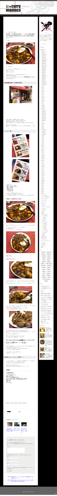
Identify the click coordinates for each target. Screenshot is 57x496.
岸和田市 (43, 105)
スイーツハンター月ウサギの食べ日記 (46, 313)
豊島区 (42, 178)
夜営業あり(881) (49, 252)
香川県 (42, 191)
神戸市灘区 (43, 132)
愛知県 (42, 183)
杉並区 (42, 175)
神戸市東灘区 (43, 134)
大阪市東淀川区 (44, 84)
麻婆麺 (42, 212)
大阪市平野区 (43, 69)
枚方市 (42, 96)
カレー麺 (42, 205)
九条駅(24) (43, 273)
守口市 (42, 94)
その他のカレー (43, 238)
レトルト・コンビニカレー (45, 240)
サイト (8, 464)
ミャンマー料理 (44, 232)
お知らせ (42, 245)
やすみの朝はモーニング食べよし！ (46, 317)
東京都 (42, 160)
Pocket (19, 411)
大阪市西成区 (43, 63)
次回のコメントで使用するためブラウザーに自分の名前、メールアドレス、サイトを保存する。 (20, 469)
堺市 (42, 103)
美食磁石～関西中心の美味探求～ (46, 293)
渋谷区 (42, 163)
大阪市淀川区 (43, 81)
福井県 (42, 186)
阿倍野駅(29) (44, 267)
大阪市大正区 (43, 72)
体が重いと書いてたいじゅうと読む (46, 308)
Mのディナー (43, 291)
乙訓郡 (42, 126)
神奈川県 (42, 181)
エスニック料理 (43, 215)
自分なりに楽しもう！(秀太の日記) (46, 306)
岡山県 (42, 188)
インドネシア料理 (44, 229)
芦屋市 (42, 138)
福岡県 (42, 193)
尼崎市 (42, 135)
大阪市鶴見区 (43, 78)
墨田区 (42, 166)
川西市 (42, 141)
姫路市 (42, 144)
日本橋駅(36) (42, 263)
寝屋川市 (43, 97)
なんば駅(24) (48, 271)
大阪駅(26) (43, 269)
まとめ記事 (42, 243)
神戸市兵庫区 (43, 131)
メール (8, 461)
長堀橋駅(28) (49, 267)
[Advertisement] (20, 23)
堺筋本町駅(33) (49, 265)
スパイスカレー (43, 198)
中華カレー (42, 203)
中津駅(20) (49, 277)
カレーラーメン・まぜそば (45, 206)
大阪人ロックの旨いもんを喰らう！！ (46, 295)
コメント (8, 446)
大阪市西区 (43, 57)
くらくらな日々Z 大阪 (44, 304)
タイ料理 (43, 220)
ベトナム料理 (43, 226)
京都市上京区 (43, 111)
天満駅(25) (43, 271)
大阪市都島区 (43, 75)
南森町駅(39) (44, 261)
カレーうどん (43, 208)
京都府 (42, 108)
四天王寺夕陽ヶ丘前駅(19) (46, 279)
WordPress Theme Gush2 (28, 494)
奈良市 (42, 152)
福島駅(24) (43, 275)
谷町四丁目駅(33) (43, 265)
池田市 (42, 87)
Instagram (10, 382)
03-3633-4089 (11, 376)
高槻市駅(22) (48, 275)
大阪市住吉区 (43, 66)
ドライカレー (43, 201)
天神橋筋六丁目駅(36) (49, 263)
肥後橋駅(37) (49, 261)
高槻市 (42, 91)
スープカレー (43, 200)
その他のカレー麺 (44, 214)
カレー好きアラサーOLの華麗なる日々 (46, 297)
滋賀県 (42, 146)
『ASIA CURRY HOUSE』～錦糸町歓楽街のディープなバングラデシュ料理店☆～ (24, 430)
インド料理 (43, 217)
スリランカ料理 (44, 223)
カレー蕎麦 (43, 209)
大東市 (42, 99)
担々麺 (42, 211)
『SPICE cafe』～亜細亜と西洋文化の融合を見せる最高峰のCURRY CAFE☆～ (9, 430)
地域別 (42, 49)
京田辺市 (43, 123)
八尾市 (42, 102)
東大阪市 (43, 100)
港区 (42, 169)
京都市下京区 (43, 114)
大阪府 (42, 51)
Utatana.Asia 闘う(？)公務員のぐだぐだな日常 (48, 310)
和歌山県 (42, 157)
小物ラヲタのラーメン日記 (45, 315)
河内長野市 (43, 106)
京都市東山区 (43, 120)
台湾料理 (43, 235)
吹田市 (42, 93)
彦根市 (42, 149)
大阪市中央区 (43, 54)
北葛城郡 (43, 155)
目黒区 (42, 172)
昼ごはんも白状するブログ (45, 302)
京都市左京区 (43, 117)
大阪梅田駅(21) (44, 277)
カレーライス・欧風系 (44, 196)
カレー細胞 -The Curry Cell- (45, 286)
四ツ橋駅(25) (48, 269)
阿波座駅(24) (48, 273)
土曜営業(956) (43, 252)
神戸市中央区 (43, 129)
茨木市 (42, 90)
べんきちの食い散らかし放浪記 (45, 319)
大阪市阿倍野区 (44, 60)
